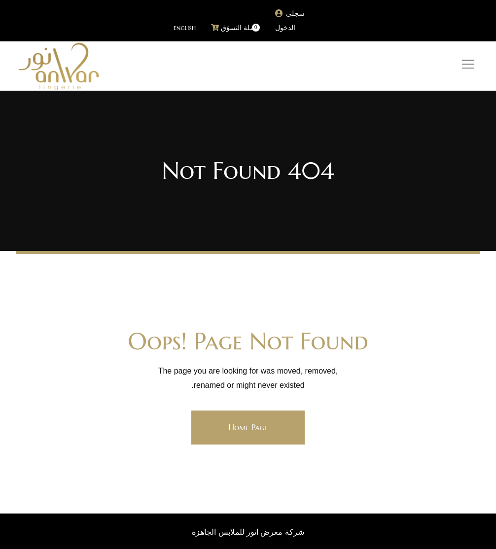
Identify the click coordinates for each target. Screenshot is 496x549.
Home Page (247, 427)
